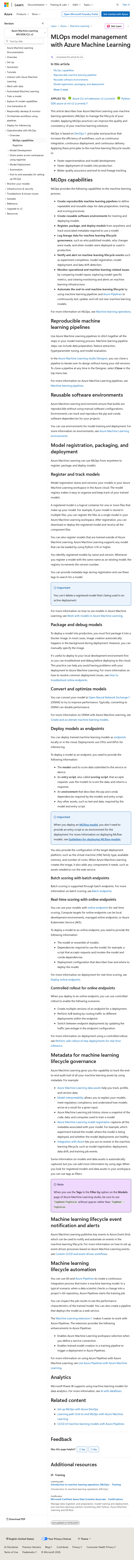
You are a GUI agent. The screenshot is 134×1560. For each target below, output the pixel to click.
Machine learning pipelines (67, 385)
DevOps (79, 133)
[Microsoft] (6, 4)
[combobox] (26, 32)
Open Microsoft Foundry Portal (81, 14)
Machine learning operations (113, 311)
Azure (63, 26)
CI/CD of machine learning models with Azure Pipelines (90, 1424)
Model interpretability (70, 1097)
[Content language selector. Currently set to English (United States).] (20, 1539)
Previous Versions (31, 1547)
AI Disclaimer (11, 1547)
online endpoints (98, 907)
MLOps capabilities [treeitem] (23, 140)
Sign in (126, 4)
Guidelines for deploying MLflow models (94, 839)
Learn (54, 26)
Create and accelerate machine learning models (79, 719)
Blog (47, 1547)
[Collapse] (42, 23)
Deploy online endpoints (65, 979)
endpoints (120, 737)
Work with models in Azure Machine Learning (94, 616)
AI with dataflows (111, 1391)
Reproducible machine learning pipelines (75, 74)
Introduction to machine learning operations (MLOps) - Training (86, 1484)
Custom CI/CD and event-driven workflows (81, 1254)
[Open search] (117, 5)
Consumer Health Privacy (100, 1547)
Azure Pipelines (112, 294)
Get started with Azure (115, 14)
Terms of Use (11, 1552)
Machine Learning (79, 26)
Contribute (62, 1547)
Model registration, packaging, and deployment (79, 84)
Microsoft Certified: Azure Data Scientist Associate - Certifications (87, 1499)
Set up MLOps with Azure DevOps (77, 1409)
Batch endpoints (102, 891)
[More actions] (128, 26)
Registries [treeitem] (18, 145)
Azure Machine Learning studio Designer (82, 358)
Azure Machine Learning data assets (79, 1088)
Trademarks (28, 1552)
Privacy (76, 1547)
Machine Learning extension (73, 1318)
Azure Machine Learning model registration (83, 1122)
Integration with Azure (70, 1141)
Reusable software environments (71, 79)
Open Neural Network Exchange (108, 697)
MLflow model (88, 824)
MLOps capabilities (64, 70)
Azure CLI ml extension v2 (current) (93, 98)
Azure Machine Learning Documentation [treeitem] (20, 50)
